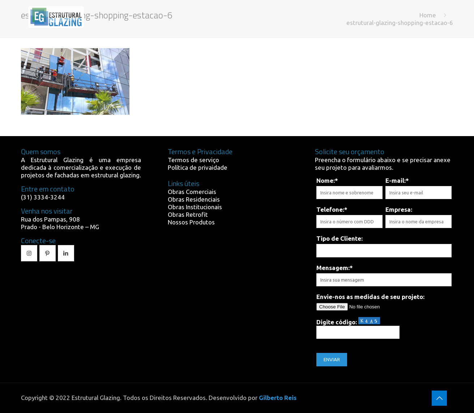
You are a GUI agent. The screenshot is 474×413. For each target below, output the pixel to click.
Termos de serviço (193, 159)
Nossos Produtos (191, 222)
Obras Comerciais (192, 191)
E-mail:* (397, 180)
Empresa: (398, 209)
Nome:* (327, 180)
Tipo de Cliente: (339, 238)
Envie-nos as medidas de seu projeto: (370, 296)
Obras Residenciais (194, 199)
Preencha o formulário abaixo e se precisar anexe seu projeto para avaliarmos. (382, 163)
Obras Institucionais (195, 206)
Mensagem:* (334, 267)
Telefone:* (331, 209)
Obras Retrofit (188, 214)
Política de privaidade (197, 167)
